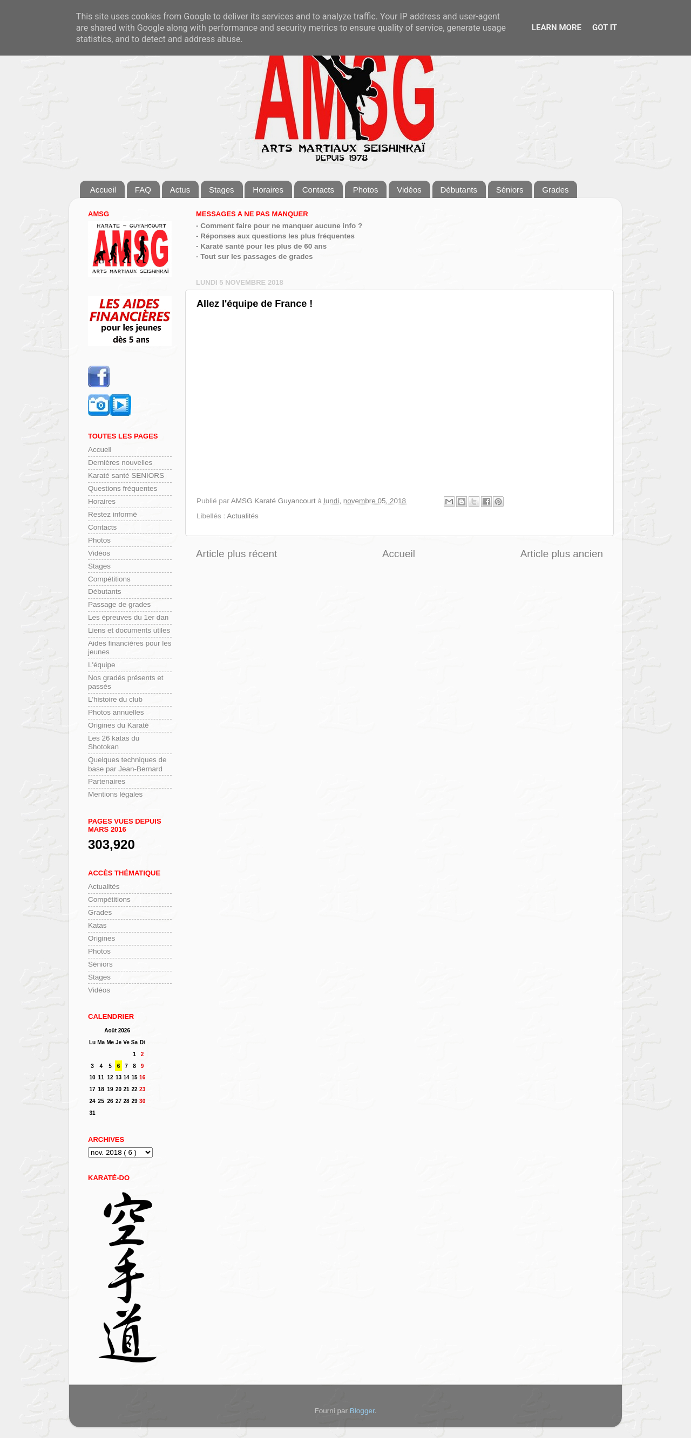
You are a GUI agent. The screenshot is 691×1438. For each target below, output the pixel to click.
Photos (365, 189)
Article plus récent (236, 553)
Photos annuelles (116, 712)
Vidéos (409, 189)
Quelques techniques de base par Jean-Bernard (127, 764)
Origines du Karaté (118, 725)
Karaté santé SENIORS (126, 475)
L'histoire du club (115, 699)
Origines (101, 938)
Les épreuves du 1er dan (128, 617)
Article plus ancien (561, 553)
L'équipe (102, 665)
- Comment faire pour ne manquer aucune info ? (279, 226)
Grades (555, 189)
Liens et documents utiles (129, 630)
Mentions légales (115, 794)
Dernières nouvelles (120, 462)
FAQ (143, 189)
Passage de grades (119, 604)
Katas (97, 925)
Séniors (510, 189)
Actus (180, 189)
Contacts (318, 189)
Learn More (556, 27)
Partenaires (106, 781)
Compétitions (109, 579)
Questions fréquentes (122, 488)
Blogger (362, 1411)
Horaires (268, 189)
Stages (221, 189)
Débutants (459, 189)
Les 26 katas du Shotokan (113, 742)
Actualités (243, 516)
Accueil (103, 189)
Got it (604, 27)
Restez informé (112, 514)
